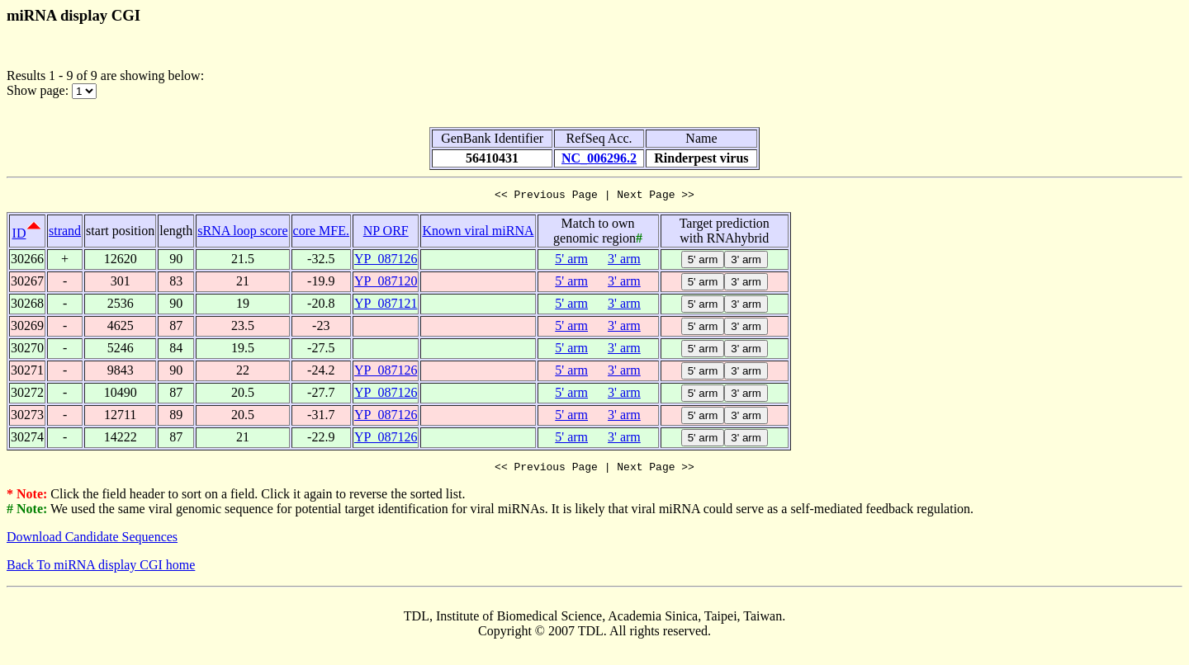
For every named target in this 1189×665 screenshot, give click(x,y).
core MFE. (321, 233)
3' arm (624, 261)
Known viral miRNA (477, 233)
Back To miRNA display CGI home (101, 570)
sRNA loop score (242, 233)
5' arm (571, 261)
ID (19, 236)
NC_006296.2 (599, 158)
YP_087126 (385, 261)
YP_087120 (385, 283)
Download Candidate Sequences (92, 542)
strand (65, 233)
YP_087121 (385, 306)
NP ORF (386, 233)
